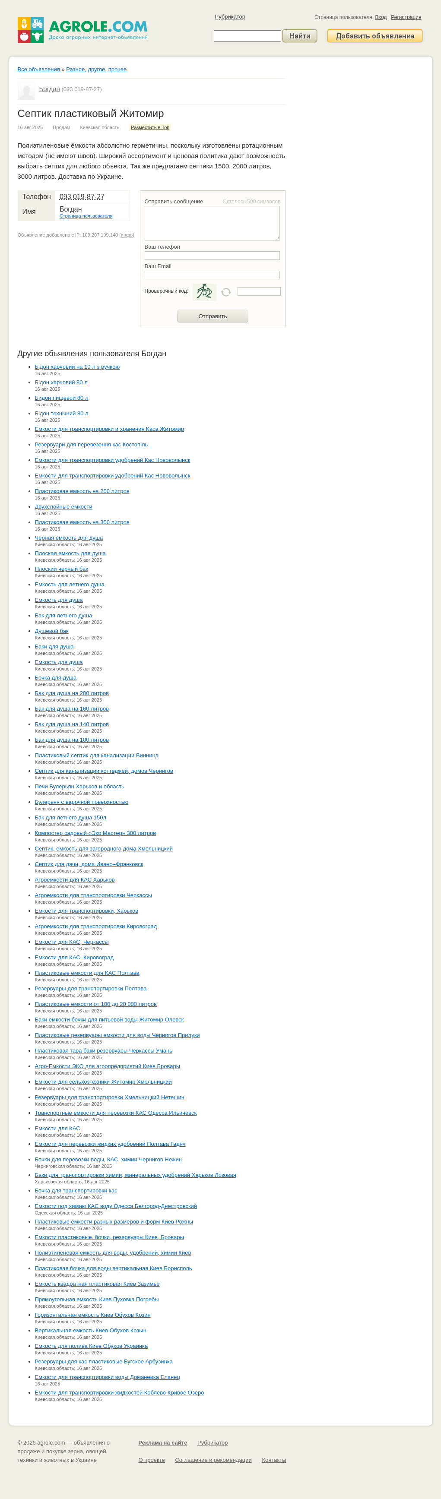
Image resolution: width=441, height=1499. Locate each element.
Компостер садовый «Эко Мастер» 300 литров (95, 833)
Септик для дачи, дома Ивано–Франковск (89, 864)
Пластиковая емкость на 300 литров (82, 522)
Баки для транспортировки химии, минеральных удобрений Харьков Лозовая (135, 1175)
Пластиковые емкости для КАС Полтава (87, 973)
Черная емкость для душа (69, 537)
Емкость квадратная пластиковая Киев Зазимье (97, 1284)
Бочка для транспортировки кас (76, 1190)
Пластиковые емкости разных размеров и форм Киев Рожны (114, 1221)
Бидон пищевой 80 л (62, 398)
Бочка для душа (56, 677)
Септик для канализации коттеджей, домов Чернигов (104, 771)
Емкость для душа (59, 600)
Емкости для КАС (57, 1128)
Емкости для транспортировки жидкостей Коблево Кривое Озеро (119, 1392)
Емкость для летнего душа (70, 584)
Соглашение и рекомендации (213, 1460)
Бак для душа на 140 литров (72, 724)
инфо (127, 234)
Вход (381, 17)
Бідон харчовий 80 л (61, 382)
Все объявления (39, 69)
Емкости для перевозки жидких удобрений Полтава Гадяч (110, 1144)
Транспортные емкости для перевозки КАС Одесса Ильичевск (116, 1113)
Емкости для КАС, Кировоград (74, 957)
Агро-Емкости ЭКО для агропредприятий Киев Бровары (108, 1066)
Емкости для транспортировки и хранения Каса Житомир (109, 429)
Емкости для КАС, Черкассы (72, 942)
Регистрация (406, 17)
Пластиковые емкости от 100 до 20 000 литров (96, 1004)
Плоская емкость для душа (70, 553)
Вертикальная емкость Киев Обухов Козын (90, 1330)
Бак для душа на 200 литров (72, 693)
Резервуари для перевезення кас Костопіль (91, 444)
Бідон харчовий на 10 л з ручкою (77, 367)
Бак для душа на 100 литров (72, 740)
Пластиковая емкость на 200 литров (82, 491)
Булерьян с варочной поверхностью (82, 802)
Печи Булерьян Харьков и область (79, 786)
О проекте (152, 1460)
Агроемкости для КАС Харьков (75, 879)
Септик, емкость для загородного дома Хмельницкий (104, 848)
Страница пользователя (86, 215)
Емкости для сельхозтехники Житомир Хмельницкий (103, 1081)
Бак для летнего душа (63, 615)
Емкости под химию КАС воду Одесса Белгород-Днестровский (116, 1206)
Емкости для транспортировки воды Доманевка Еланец (107, 1377)
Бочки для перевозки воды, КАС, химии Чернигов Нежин (108, 1159)
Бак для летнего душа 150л (71, 817)
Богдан (49, 88)
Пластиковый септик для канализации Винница (97, 755)
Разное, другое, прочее (96, 69)
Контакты (274, 1460)
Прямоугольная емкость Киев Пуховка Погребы (97, 1299)
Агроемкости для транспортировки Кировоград (96, 926)
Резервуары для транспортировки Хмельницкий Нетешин (110, 1097)
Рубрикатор (230, 16)
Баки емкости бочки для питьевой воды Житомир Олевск (109, 1019)
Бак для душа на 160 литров (72, 708)
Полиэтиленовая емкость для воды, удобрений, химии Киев (113, 1252)
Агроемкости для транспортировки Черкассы (93, 895)
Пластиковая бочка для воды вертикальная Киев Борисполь (113, 1268)
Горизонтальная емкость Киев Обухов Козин (93, 1315)
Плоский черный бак (61, 569)
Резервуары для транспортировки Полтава (91, 988)
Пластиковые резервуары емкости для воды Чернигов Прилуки (117, 1035)
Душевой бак (52, 631)
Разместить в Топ (150, 127)
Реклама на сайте (163, 1442)
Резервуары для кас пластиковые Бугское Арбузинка (104, 1361)
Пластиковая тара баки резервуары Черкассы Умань (104, 1050)
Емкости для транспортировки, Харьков (87, 911)
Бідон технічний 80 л (62, 413)
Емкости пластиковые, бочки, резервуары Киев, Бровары (109, 1237)
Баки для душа (54, 646)
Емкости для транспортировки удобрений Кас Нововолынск (112, 460)
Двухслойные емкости (63, 506)
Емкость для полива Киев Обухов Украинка (91, 1346)
